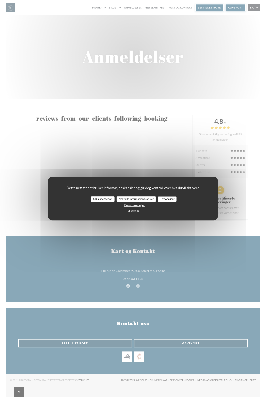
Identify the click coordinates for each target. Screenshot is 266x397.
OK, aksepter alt (102, 199)
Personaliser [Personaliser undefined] (167, 199)
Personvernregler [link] (134, 205)
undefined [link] (133, 210)
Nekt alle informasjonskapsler (136, 199)
